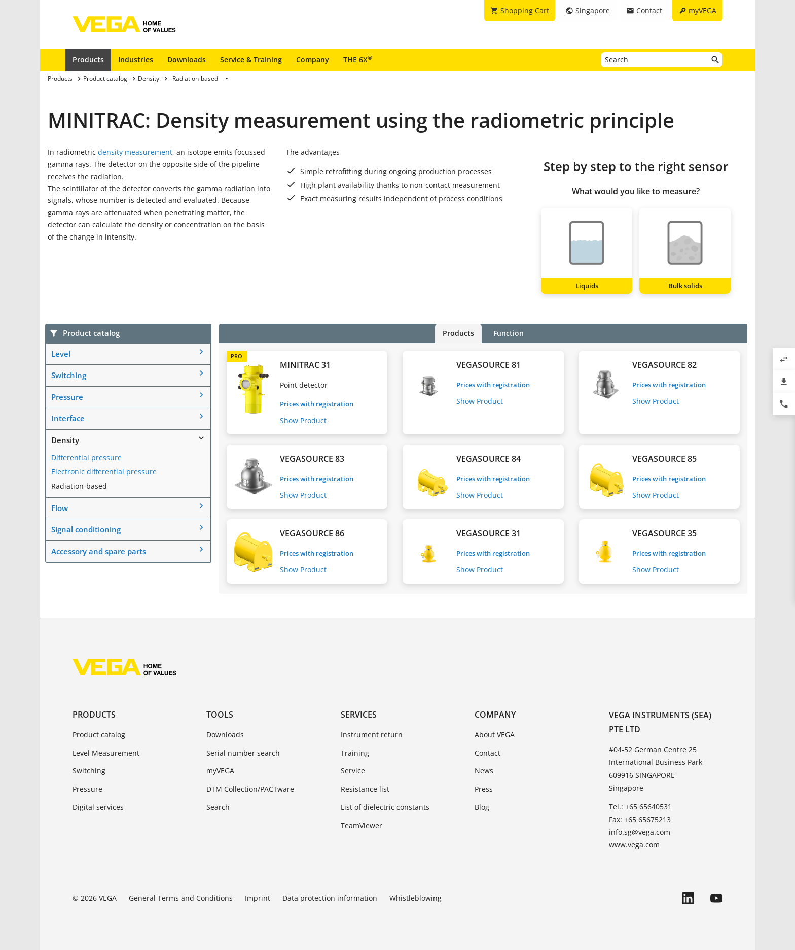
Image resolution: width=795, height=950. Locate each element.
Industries (135, 59)
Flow (59, 508)
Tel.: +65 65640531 (640, 806)
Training (355, 753)
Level (60, 354)
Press (484, 789)
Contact (487, 753)
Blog (482, 807)
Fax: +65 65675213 (640, 819)
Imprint (257, 898)
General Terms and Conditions (181, 898)
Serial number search (243, 753)
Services (359, 714)
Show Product (303, 420)
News (484, 770)
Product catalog (99, 734)
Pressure (67, 397)
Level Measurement (106, 753)
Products (88, 59)
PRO (236, 356)
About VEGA (495, 734)
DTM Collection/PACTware (250, 789)
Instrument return (372, 734)
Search (218, 807)
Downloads (186, 59)
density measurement (135, 152)
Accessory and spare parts (98, 551)
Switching (68, 375)
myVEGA (220, 770)
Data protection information (329, 898)
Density (65, 440)
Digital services (98, 807)
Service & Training (251, 59)
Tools (219, 714)
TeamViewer (361, 825)
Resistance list (365, 789)
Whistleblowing (415, 898)
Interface (68, 418)
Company (312, 59)
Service (353, 770)
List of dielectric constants (385, 807)
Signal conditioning (86, 529)
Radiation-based (79, 486)
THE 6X (357, 59)
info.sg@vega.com (639, 832)
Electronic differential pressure (104, 472)
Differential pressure (86, 457)
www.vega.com (634, 845)
